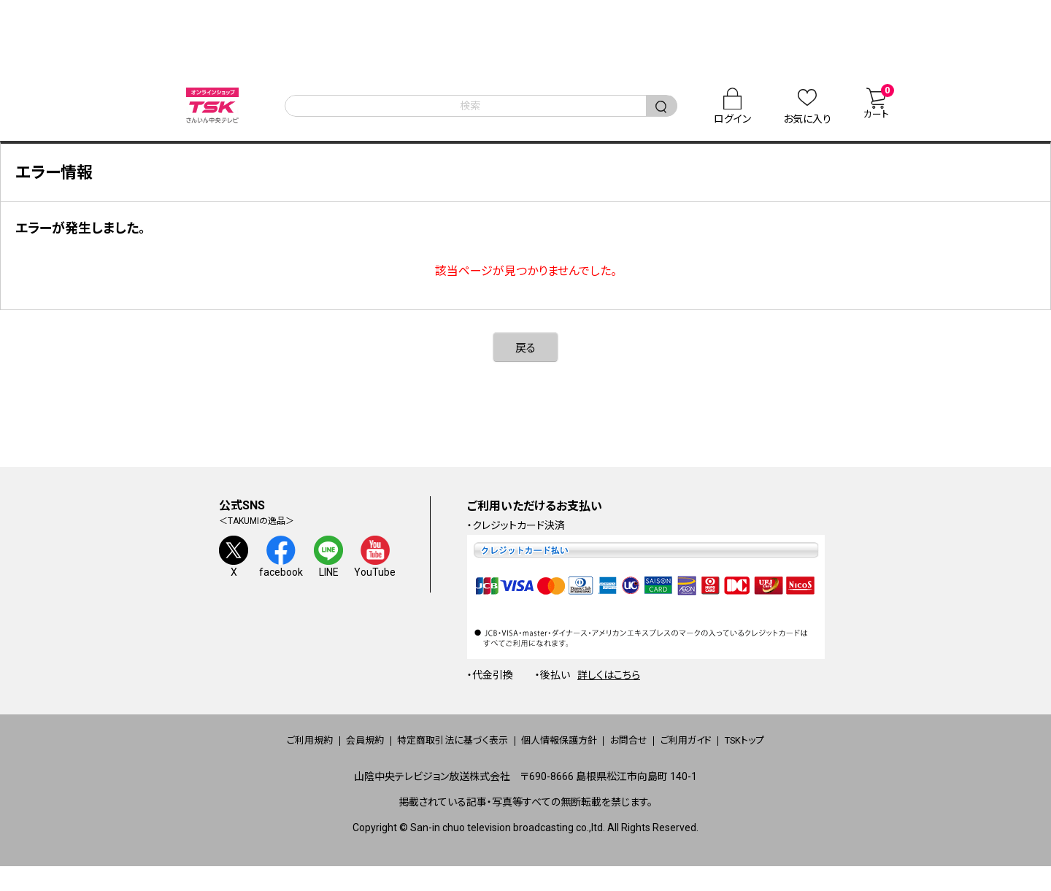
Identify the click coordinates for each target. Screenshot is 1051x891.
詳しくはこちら (608, 688)
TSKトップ (808, 754)
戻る (525, 360)
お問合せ (651, 754)
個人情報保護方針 (560, 754)
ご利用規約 (245, 754)
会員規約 (320, 754)
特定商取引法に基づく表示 (430, 754)
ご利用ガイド (728, 754)
